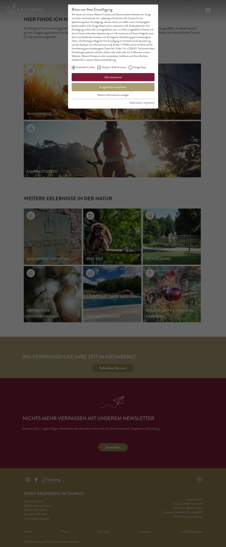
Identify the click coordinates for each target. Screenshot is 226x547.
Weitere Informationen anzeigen (113, 95)
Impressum (149, 102)
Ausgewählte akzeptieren (113, 87)
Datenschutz (135, 102)
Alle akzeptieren (113, 77)
